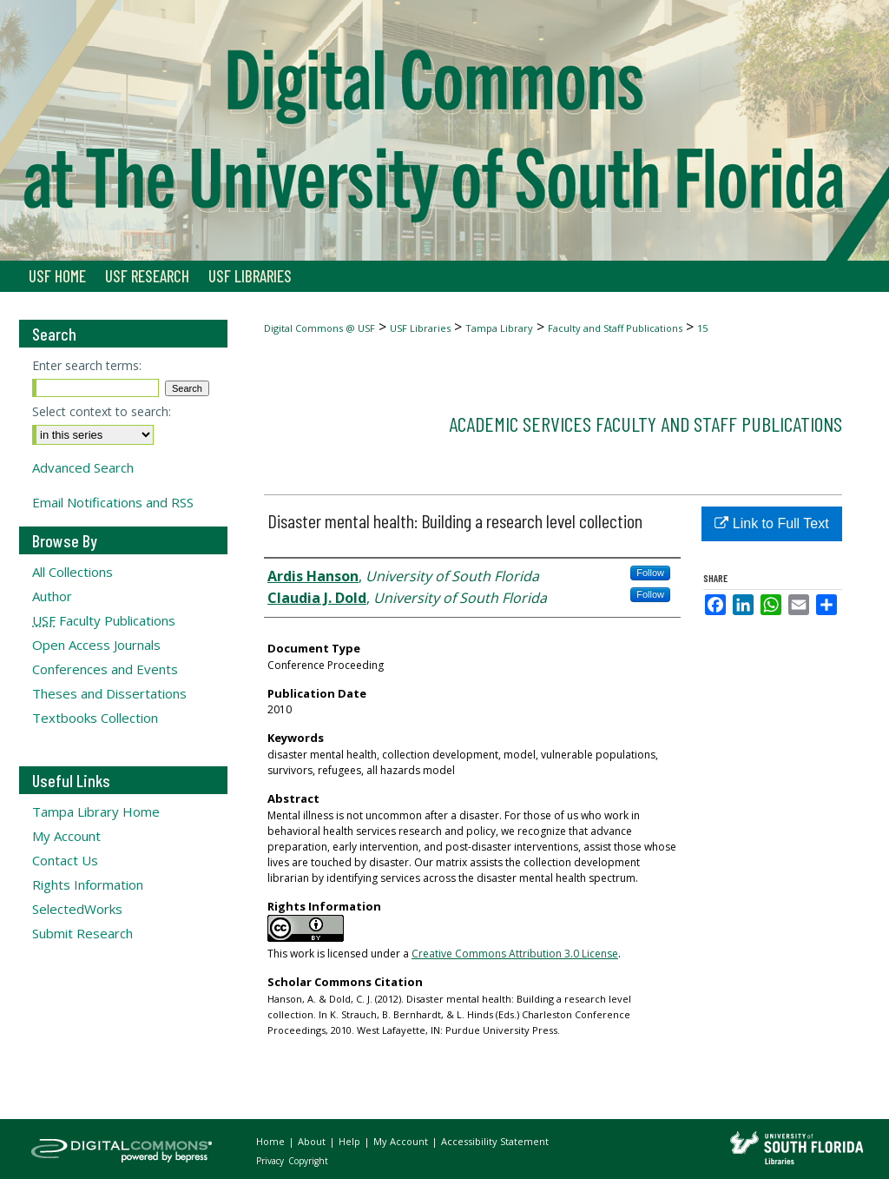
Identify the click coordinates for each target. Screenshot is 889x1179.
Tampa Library (499, 327)
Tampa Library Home (96, 811)
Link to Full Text (771, 523)
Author (52, 596)
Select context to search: (101, 411)
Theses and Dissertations (109, 693)
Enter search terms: (87, 365)
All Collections (72, 571)
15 (702, 327)
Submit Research (82, 933)
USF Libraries (420, 327)
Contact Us (65, 860)
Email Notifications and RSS (113, 502)
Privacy (271, 1161)
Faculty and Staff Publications (615, 327)
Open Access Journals (96, 644)
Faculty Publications (103, 620)
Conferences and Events (105, 669)
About (313, 1141)
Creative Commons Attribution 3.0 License (515, 953)
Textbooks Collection (95, 717)
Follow (650, 572)
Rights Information (87, 884)
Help (351, 1141)
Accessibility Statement (495, 1141)
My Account (66, 836)
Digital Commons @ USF (319, 327)
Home (271, 1141)
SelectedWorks (77, 908)
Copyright (308, 1161)
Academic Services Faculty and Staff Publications (645, 423)
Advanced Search (83, 467)
